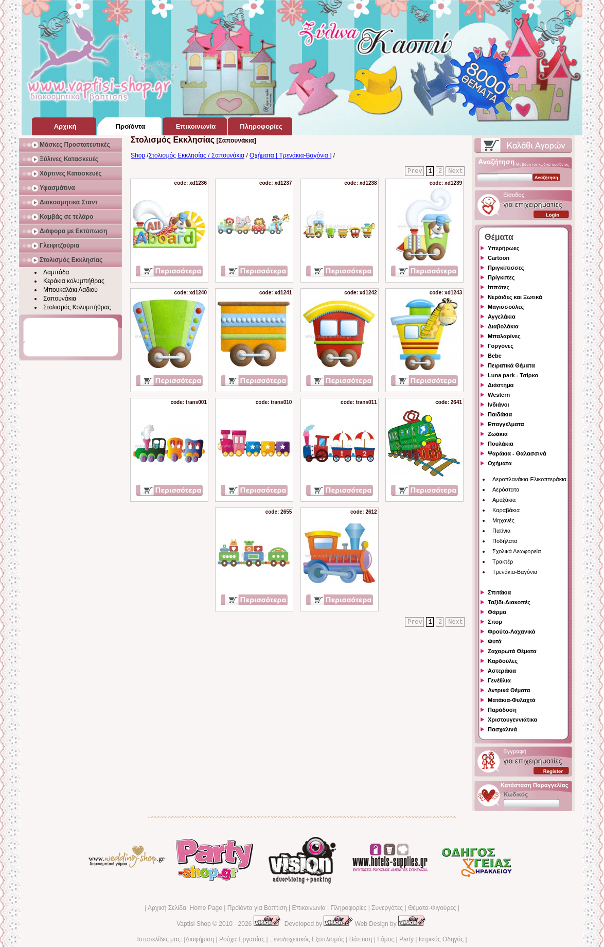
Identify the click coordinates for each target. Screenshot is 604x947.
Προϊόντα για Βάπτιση (257, 907)
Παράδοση (502, 710)
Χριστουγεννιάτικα (512, 719)
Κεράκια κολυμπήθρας (73, 281)
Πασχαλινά (502, 729)
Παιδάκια (500, 414)
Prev (414, 171)
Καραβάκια (506, 510)
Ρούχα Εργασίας (241, 939)
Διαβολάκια (503, 326)
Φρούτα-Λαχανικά (512, 631)
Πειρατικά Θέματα (511, 365)
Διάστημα (500, 385)
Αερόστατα (506, 489)
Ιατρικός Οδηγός (441, 939)
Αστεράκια (502, 671)
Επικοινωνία (308, 907)
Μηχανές (503, 520)
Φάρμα (497, 612)
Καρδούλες (503, 661)
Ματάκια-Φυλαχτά (512, 700)
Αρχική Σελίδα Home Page (185, 907)
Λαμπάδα (56, 272)
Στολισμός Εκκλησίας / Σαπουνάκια (196, 155)
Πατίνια (501, 531)
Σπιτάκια (499, 592)
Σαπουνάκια (59, 298)
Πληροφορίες (348, 907)
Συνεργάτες (387, 907)
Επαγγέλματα (506, 424)
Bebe (495, 356)
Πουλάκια (500, 444)
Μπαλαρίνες (504, 336)
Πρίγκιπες (501, 277)
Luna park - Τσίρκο (513, 375)
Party (406, 939)
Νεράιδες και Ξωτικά (515, 297)
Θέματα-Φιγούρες (432, 907)
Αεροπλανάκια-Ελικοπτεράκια (529, 479)
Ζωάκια (498, 434)
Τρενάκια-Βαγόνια (514, 572)
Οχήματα (499, 463)
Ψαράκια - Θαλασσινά (517, 453)
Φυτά (495, 641)
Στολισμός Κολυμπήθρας (77, 307)
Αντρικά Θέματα (509, 690)
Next (455, 171)
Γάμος (385, 939)
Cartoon (498, 258)
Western (499, 395)
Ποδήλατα (505, 541)
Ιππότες (498, 287)
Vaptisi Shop (193, 923)
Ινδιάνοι (498, 404)
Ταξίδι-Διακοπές (509, 602)
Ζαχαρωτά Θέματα (512, 651)
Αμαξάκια (504, 500)
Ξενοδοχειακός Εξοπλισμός (307, 939)
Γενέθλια (499, 680)
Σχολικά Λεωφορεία (516, 551)
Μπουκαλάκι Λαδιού (70, 289)
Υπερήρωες (504, 248)
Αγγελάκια (502, 316)
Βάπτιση (360, 939)
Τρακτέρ (502, 561)
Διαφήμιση (199, 939)
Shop (138, 155)
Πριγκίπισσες (506, 268)
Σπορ (495, 622)
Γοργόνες (500, 346)
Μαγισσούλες (506, 307)
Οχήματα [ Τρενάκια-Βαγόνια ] (290, 155)
